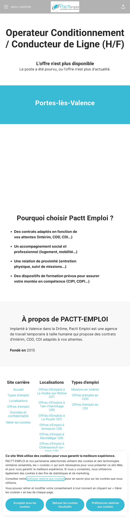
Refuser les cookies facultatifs (65, 504)
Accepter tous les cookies (24, 504)
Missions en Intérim (85, 389)
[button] (123, 7)
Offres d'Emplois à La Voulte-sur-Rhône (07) (52, 393)
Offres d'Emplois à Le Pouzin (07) (52, 417)
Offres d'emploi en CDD (85, 397)
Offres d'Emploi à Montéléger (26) (51, 436)
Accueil (18, 389)
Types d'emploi (18, 395)
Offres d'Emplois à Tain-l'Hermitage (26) (52, 406)
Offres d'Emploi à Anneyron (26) (51, 426)
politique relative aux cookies (45, 478)
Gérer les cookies (18, 422)
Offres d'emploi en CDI (85, 406)
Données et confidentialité (18, 414)
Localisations (18, 401)
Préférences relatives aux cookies (105, 504)
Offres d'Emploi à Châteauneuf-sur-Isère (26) (51, 447)
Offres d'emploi (18, 406)
